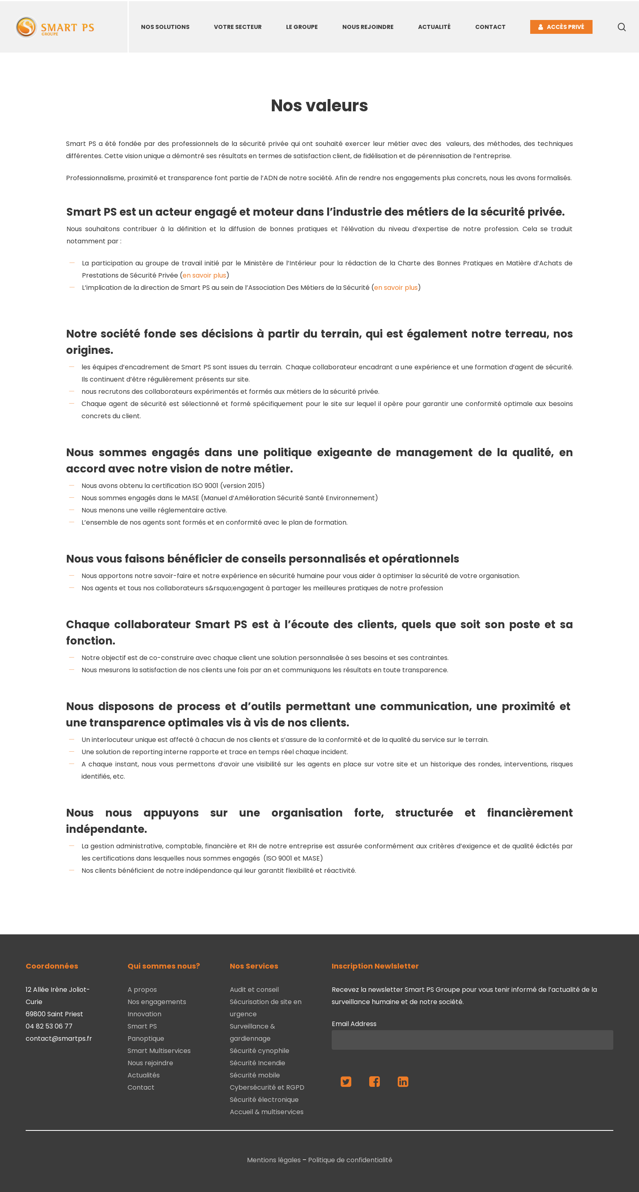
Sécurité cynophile (259, 1050)
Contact (141, 1087)
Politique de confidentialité (350, 1160)
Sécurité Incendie (257, 1063)
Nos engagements (157, 1002)
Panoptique (146, 1038)
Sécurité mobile (255, 1075)
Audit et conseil (254, 989)
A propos (142, 989)
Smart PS (142, 1026)
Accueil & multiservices (267, 1112)
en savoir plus (204, 275)
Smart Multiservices (159, 1050)
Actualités (144, 1075)
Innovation (144, 1014)
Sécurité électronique (264, 1099)
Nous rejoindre (150, 1063)
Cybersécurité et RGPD (267, 1087)
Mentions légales (274, 1160)
